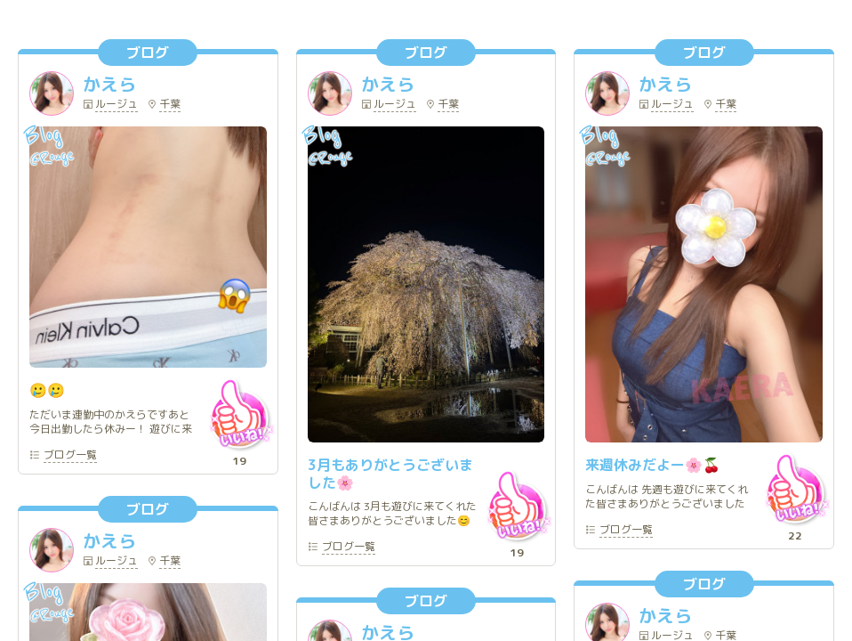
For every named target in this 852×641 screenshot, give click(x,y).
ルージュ (116, 105)
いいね (239, 414)
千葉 (170, 105)
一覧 (70, 456)
